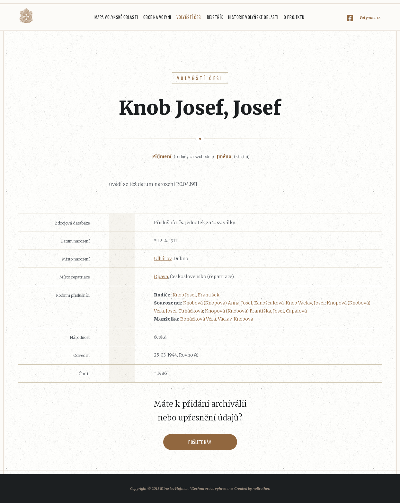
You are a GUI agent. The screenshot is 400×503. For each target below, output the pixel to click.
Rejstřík (215, 17)
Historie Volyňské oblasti (253, 17)
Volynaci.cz (370, 17)
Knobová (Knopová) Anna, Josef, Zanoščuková (233, 303)
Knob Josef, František (196, 295)
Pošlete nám (200, 442)
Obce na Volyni (157, 17)
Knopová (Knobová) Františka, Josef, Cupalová (256, 311)
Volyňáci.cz (26, 15)
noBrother (261, 488)
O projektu (294, 17)
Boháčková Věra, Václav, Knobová (216, 319)
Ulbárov (163, 258)
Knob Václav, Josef (305, 303)
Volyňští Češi (189, 17)
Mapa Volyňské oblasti (116, 17)
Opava (161, 276)
